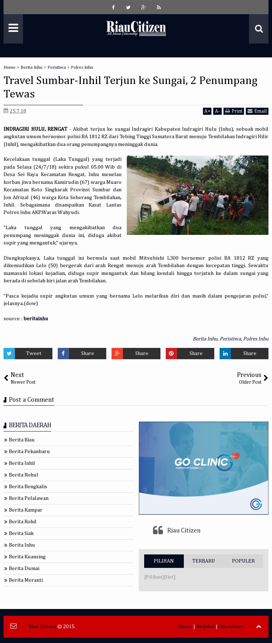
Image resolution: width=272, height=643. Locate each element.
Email (257, 111)
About (185, 626)
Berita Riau (22, 439)
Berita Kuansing (27, 556)
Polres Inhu (255, 339)
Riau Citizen (183, 531)
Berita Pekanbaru (29, 451)
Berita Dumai (24, 568)
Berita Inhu (205, 339)
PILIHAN (164, 561)
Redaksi (205, 626)
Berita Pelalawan (29, 498)
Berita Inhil (22, 463)
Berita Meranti (26, 580)
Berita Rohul (23, 475)
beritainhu (35, 318)
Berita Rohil (22, 521)
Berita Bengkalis (28, 486)
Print (233, 111)
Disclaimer (231, 626)
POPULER (243, 561)
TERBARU (203, 561)
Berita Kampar (25, 510)
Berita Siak (21, 533)
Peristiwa (230, 339)
